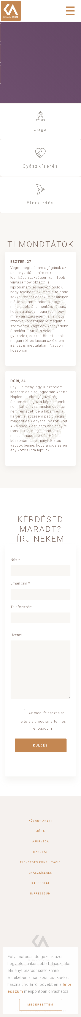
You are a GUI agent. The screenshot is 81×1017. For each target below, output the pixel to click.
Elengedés (40, 202)
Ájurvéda (40, 841)
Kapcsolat (41, 883)
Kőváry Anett (40, 820)
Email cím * (40, 588)
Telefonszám (40, 612)
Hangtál (40, 851)
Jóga (40, 129)
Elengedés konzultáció (40, 862)
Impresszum (40, 893)
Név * (40, 565)
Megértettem (40, 1004)
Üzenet (40, 668)
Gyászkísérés (40, 166)
